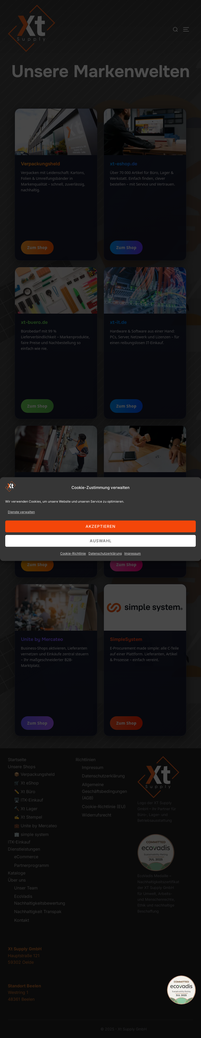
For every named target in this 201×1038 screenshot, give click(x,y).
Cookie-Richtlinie (73, 573)
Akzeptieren (100, 545)
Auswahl (100, 559)
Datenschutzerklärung (105, 573)
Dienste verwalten (21, 531)
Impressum (132, 573)
